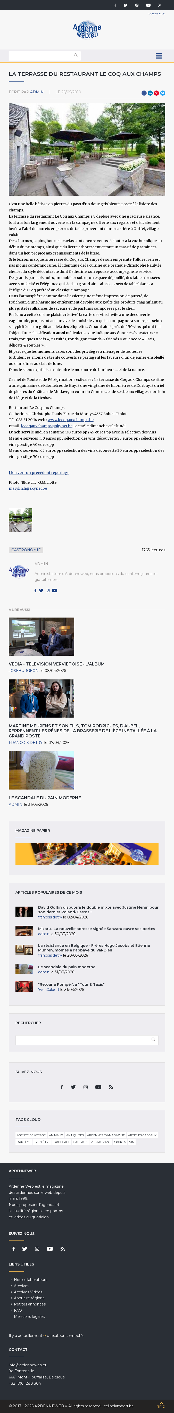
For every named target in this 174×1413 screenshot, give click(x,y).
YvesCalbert (48, 989)
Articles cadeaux (142, 1135)
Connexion (157, 13)
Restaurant (101, 1142)
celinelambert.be (119, 1406)
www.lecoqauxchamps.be (71, 419)
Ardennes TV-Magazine (106, 1135)
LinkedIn (150, 93)
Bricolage (62, 1142)
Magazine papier (87, 854)
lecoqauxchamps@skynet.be (46, 426)
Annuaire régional (29, 1298)
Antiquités (75, 1135)
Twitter (162, 93)
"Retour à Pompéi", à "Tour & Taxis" (71, 984)
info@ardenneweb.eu (28, 1365)
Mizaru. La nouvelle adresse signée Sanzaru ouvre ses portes (96, 928)
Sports (120, 1142)
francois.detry (26, 742)
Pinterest (156, 93)
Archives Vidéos (28, 1292)
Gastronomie (26, 550)
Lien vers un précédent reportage (39, 472)
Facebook (144, 93)
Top (161, 1407)
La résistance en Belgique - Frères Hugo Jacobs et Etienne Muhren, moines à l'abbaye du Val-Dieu (94, 947)
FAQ (18, 1310)
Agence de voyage (31, 1135)
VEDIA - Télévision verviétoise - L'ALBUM (57, 664)
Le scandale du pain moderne (45, 797)
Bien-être (42, 1142)
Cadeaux (80, 1142)
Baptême (24, 1142)
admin (37, 92)
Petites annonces (30, 1304)
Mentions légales (29, 1316)
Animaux (56, 1135)
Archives (21, 1286)
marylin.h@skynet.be (28, 488)
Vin (131, 1142)
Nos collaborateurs (30, 1279)
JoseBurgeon (24, 670)
